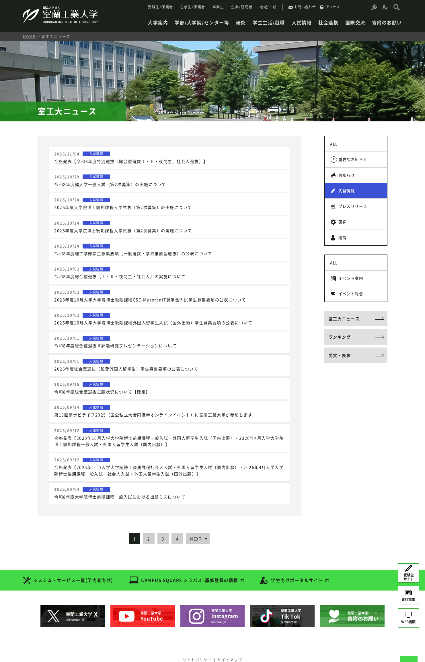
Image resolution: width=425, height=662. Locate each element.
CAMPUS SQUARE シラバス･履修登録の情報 (190, 563)
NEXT (200, 521)
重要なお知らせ (355, 161)
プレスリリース (355, 213)
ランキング (340, 353)
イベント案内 (352, 290)
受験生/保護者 (160, 6)
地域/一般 (268, 6)
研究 (343, 230)
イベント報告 (352, 307)
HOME (29, 36)
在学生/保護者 (192, 6)
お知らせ (348, 179)
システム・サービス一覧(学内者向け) (74, 563)
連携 (343, 247)
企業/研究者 (241, 6)
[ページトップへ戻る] (409, 646)
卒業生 (218, 6)
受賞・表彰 (340, 372)
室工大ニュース (344, 333)
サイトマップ (231, 641)
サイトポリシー (195, 641)
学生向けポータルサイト (298, 563)
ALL (335, 144)
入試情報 (348, 196)
